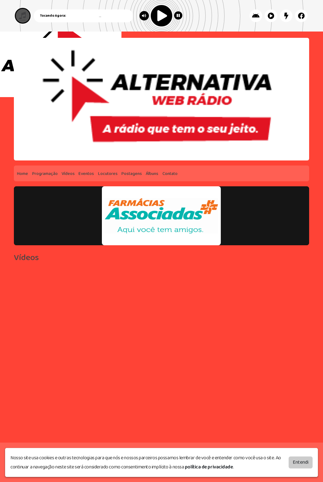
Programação (45, 173)
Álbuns (152, 173)
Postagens (131, 173)
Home (22, 173)
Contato (170, 173)
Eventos (86, 173)
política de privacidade (209, 467)
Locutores (108, 173)
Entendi (300, 462)
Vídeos (68, 173)
